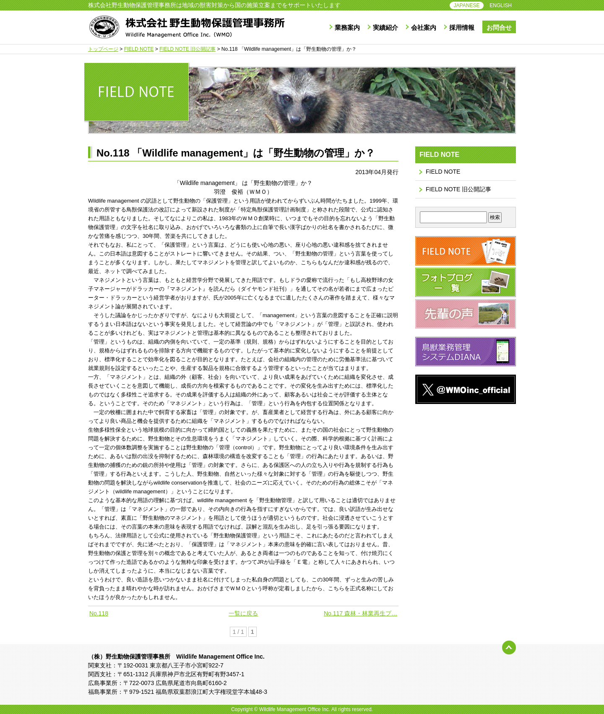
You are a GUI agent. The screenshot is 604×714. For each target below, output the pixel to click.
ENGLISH (500, 5)
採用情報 (461, 27)
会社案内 (423, 27)
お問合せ (499, 27)
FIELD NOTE (443, 171)
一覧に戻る (243, 613)
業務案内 (347, 27)
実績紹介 (385, 27)
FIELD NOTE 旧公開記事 (458, 189)
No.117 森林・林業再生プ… (360, 613)
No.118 (98, 613)
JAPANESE (467, 5)
